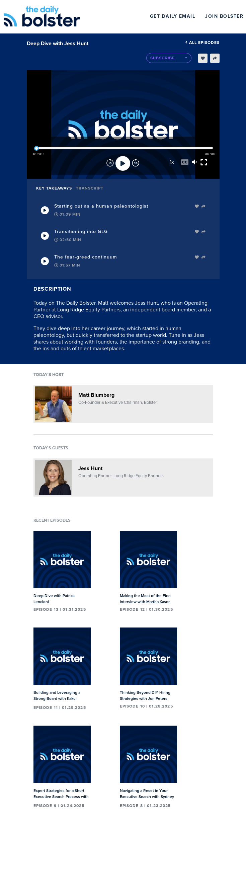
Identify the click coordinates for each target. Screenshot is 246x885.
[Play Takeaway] (45, 210)
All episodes (202, 42)
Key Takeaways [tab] (54, 188)
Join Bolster (224, 16)
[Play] (122, 163)
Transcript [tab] (89, 188)
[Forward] (136, 163)
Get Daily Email (172, 16)
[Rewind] (110, 163)
